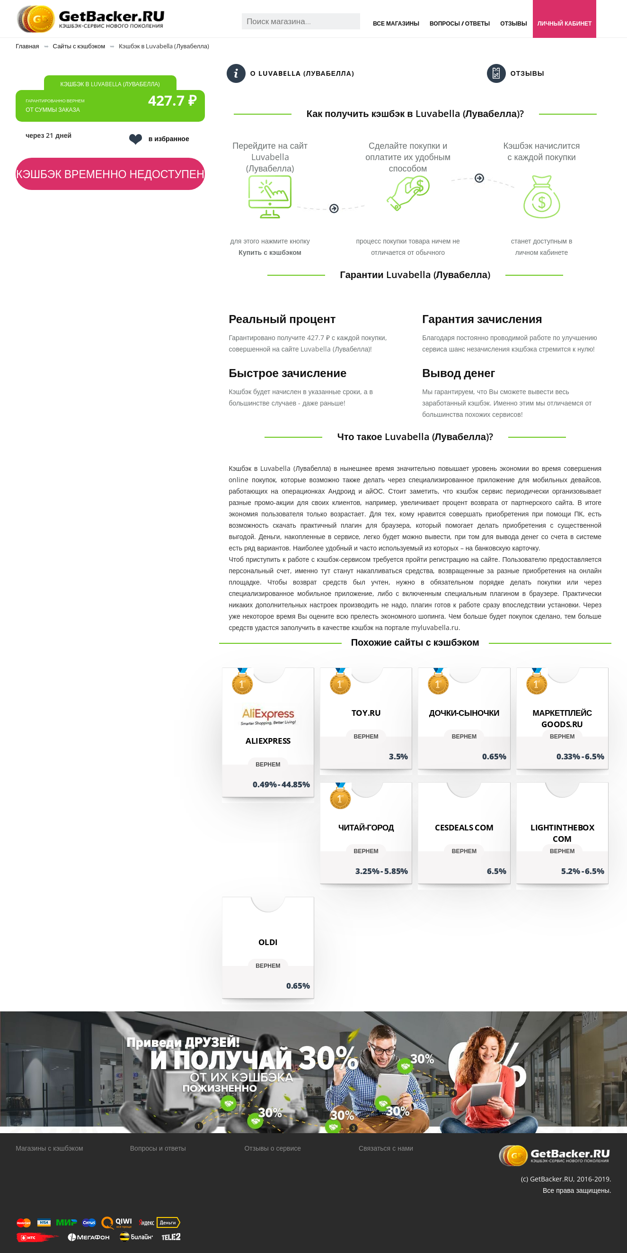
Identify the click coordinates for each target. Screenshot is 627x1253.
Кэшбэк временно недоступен (110, 173)
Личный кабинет (565, 23)
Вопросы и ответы (158, 1148)
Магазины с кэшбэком (49, 1148)
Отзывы (513, 23)
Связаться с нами (386, 1148)
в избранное (159, 139)
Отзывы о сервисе (272, 1148)
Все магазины (396, 23)
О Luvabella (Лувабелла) (290, 73)
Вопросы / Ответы (460, 23)
